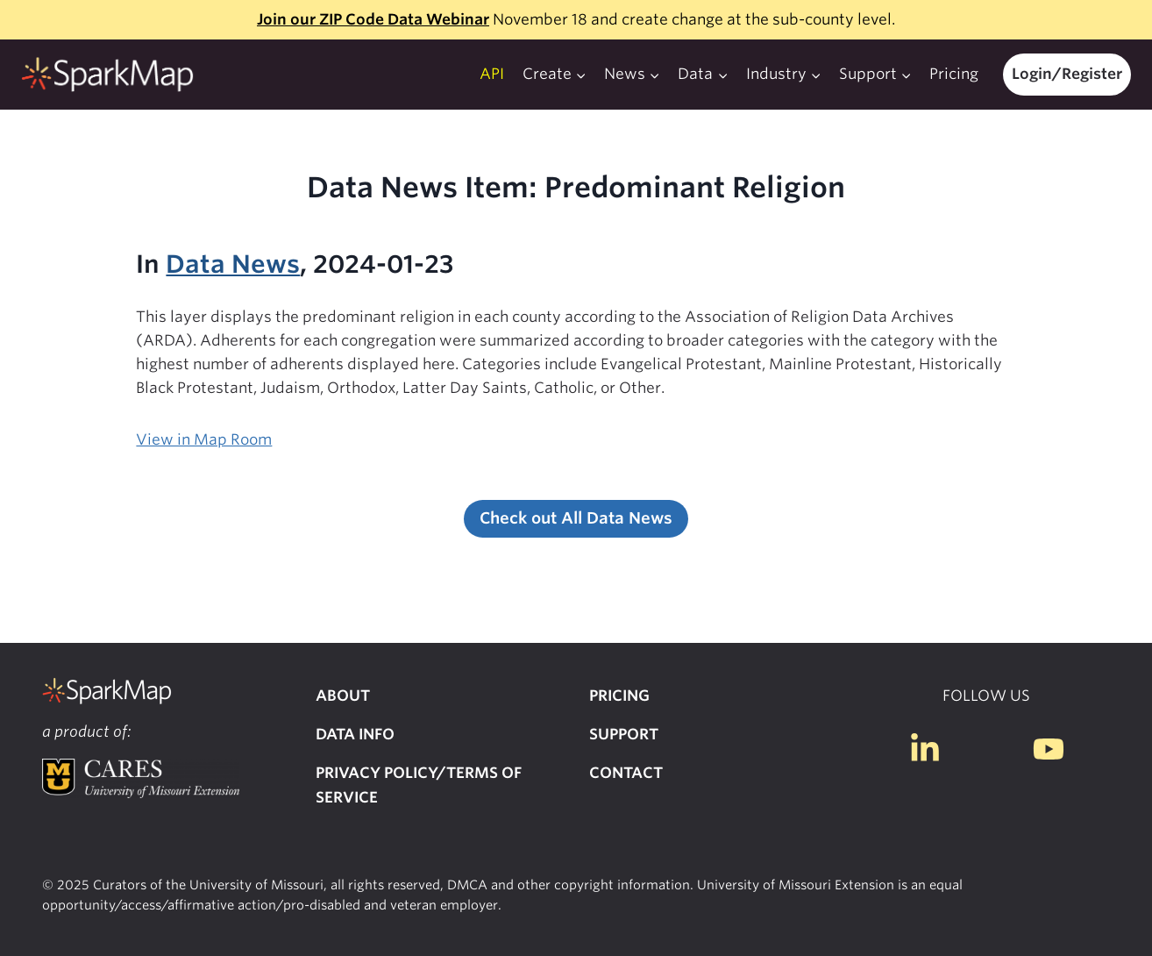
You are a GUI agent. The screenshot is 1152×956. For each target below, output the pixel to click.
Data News (233, 264)
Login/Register (1067, 73)
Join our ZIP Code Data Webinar (373, 19)
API (492, 73)
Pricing (953, 73)
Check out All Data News (576, 518)
